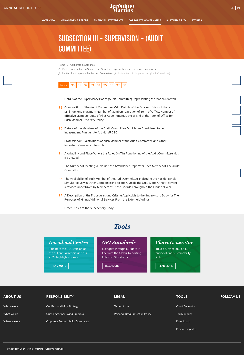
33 (92, 85)
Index (63, 85)
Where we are (11, 321)
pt (238, 7)
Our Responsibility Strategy (62, 306)
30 (73, 85)
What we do (10, 314)
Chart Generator (185, 306)
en (232, 7)
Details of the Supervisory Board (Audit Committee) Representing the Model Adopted (120, 99)
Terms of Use (121, 306)
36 (111, 85)
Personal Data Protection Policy (132, 314)
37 (118, 85)
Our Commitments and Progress (65, 314)
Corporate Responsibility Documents (67, 321)
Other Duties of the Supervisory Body (89, 208)
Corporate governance (82, 64)
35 (105, 85)
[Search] (240, 20)
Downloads (183, 321)
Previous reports (185, 329)
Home (61, 64)
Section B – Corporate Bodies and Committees (87, 73)
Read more (59, 265)
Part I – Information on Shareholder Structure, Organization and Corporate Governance (109, 69)
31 (79, 85)
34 (98, 85)
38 (124, 85)
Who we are (10, 306)
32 (85, 85)
